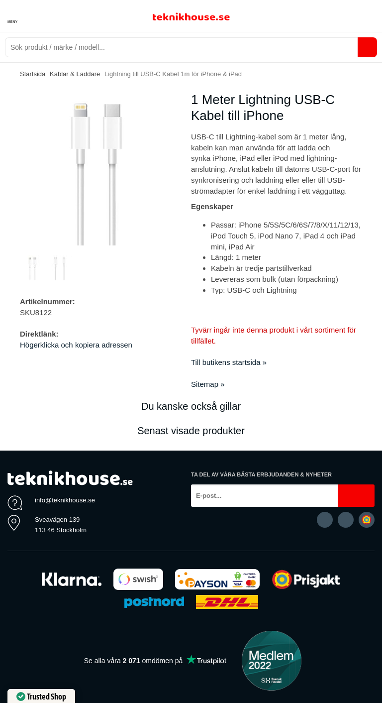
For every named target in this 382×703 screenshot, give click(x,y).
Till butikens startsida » (229, 362)
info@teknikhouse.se (65, 500)
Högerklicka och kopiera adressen (76, 345)
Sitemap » (208, 384)
